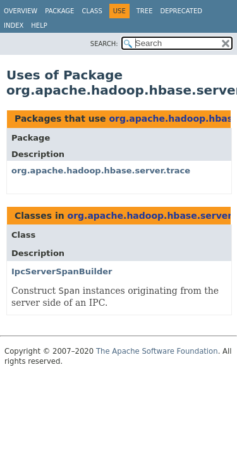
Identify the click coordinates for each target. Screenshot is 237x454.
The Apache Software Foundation (157, 351)
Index (13, 25)
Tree (145, 11)
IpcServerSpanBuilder (61, 271)
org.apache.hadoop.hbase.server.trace (100, 170)
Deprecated (181, 11)
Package (59, 11)
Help (39, 25)
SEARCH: (104, 43)
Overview (20, 11)
